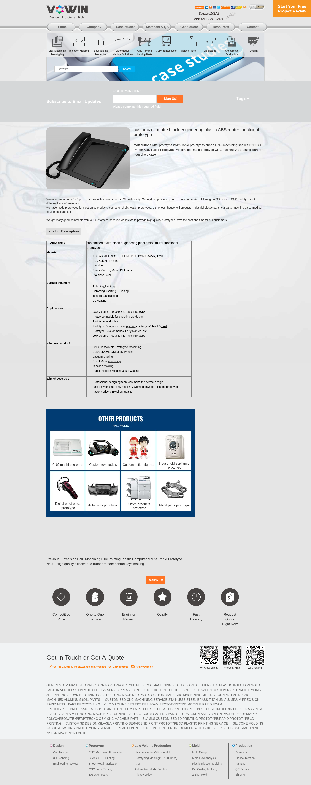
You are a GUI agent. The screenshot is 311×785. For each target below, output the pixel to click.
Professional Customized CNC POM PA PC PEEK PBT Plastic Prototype (131, 709)
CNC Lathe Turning (101, 769)
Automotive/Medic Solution (151, 769)
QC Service (242, 769)
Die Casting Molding (204, 769)
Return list (155, 580)
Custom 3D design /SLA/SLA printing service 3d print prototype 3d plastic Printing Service (146, 723)
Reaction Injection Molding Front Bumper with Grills (166, 728)
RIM (137, 763)
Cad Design (60, 752)
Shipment (241, 774)
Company (94, 27)
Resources (221, 27)
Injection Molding (79, 44)
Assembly (241, 752)
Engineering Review (65, 763)
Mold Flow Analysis (204, 758)
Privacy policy (143, 774)
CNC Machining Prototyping (57, 46)
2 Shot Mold (199, 774)
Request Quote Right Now (230, 619)
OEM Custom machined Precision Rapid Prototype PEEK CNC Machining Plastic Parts (121, 685)
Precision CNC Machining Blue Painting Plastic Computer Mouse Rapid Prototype (122, 559)
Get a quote (189, 27)
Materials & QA (157, 27)
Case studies (126, 27)
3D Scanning (61, 758)
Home (62, 27)
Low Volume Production (101, 46)
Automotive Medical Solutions (123, 46)
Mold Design (200, 752)
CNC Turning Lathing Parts (145, 46)
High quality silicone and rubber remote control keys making (100, 564)
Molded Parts (188, 44)
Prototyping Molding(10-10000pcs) (156, 758)
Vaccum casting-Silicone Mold (153, 752)
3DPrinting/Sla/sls (166, 44)
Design (254, 44)
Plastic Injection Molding (207, 763)
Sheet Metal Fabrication (103, 763)
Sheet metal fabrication (232, 46)
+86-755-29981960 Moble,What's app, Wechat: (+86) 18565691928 (88, 666)
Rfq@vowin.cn (142, 666)
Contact (253, 27)
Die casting (210, 44)
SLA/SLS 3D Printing (102, 758)
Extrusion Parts (98, 774)
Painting (240, 763)
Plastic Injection (245, 758)
